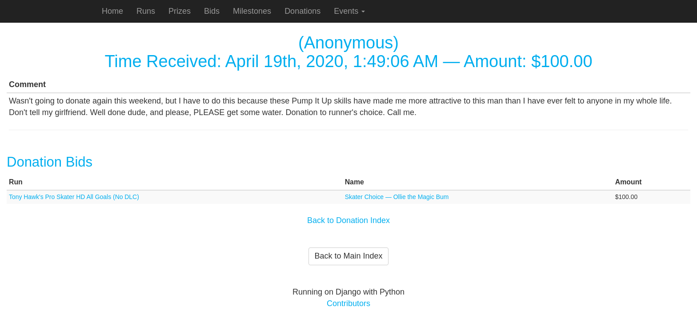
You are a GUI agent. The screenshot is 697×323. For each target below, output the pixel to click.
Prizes (179, 11)
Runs (145, 11)
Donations (302, 11)
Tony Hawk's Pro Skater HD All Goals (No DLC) (74, 196)
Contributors (348, 303)
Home (112, 11)
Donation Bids (49, 162)
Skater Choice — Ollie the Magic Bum (397, 196)
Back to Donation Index (348, 220)
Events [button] (349, 11)
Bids (212, 11)
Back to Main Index (348, 255)
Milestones (252, 11)
